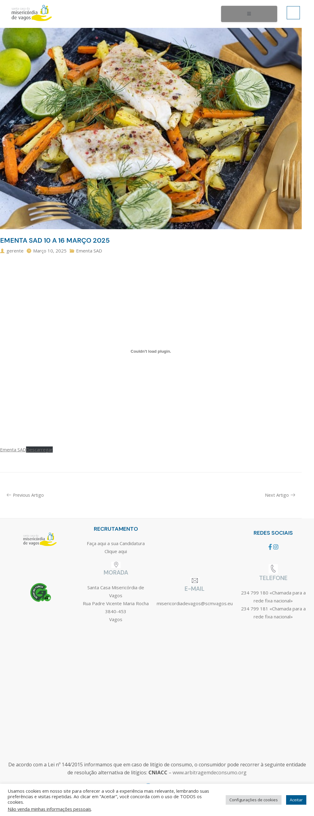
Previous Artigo (25, 495)
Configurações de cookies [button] (253, 800)
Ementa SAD (89, 251)
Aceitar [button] (296, 800)
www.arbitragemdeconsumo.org (210, 772)
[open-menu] (249, 14)
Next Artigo (280, 495)
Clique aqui (116, 551)
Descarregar (39, 449)
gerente (15, 251)
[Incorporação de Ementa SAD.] (151, 351)
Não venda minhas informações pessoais (49, 809)
